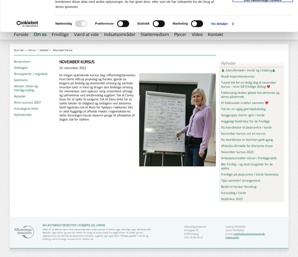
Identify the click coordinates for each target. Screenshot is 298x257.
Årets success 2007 (27, 103)
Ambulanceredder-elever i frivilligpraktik (249, 158)
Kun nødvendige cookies (263, 29)
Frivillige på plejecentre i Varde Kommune (250, 175)
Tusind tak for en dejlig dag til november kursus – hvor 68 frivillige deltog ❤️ (248, 85)
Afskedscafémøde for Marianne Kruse (247, 146)
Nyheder (20, 96)
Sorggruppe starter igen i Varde (243, 115)
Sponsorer (21, 80)
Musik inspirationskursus (237, 77)
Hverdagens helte (26, 109)
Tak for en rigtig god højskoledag (243, 109)
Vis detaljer (219, 53)
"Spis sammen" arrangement (240, 181)
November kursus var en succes (243, 134)
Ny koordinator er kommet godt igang (247, 140)
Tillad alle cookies (262, 10)
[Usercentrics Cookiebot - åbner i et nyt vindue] (27, 53)
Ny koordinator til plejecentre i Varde (246, 128)
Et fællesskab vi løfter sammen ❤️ (244, 103)
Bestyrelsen (22, 62)
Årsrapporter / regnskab (31, 74)
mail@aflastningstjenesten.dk (249, 234)
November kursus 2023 (237, 152)
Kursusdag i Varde (233, 193)
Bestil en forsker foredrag (238, 187)
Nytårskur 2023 (232, 199)
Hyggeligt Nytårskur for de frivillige (245, 121)
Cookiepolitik (232, 237)
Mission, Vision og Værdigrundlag (26, 88)
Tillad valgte (263, 20)
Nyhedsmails (23, 115)
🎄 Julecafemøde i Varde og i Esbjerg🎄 (248, 70)
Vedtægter (21, 68)
